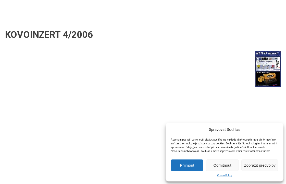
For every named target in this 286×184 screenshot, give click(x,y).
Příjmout (187, 165)
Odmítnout (222, 165)
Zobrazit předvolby (260, 165)
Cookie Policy (224, 175)
